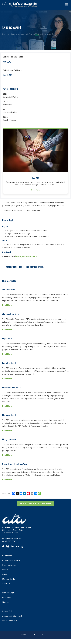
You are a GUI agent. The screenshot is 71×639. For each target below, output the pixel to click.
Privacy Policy (8, 611)
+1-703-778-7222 (12, 541)
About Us (6, 584)
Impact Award (7, 338)
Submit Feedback (9, 620)
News (4, 574)
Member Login (8, 593)
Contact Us (7, 597)
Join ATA (35, 178)
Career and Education (11, 560)
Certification (7, 556)
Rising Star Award (9, 439)
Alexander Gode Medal (10, 313)
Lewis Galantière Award (11, 387)
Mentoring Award (9, 414)
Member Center (9, 579)
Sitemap (5, 602)
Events (5, 570)
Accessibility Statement (12, 616)
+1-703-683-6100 (14, 538)
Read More (7, 305)
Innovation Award (9, 362)
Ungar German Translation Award (15, 463)
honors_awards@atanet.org (26, 256)
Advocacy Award (8, 289)
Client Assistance (9, 565)
